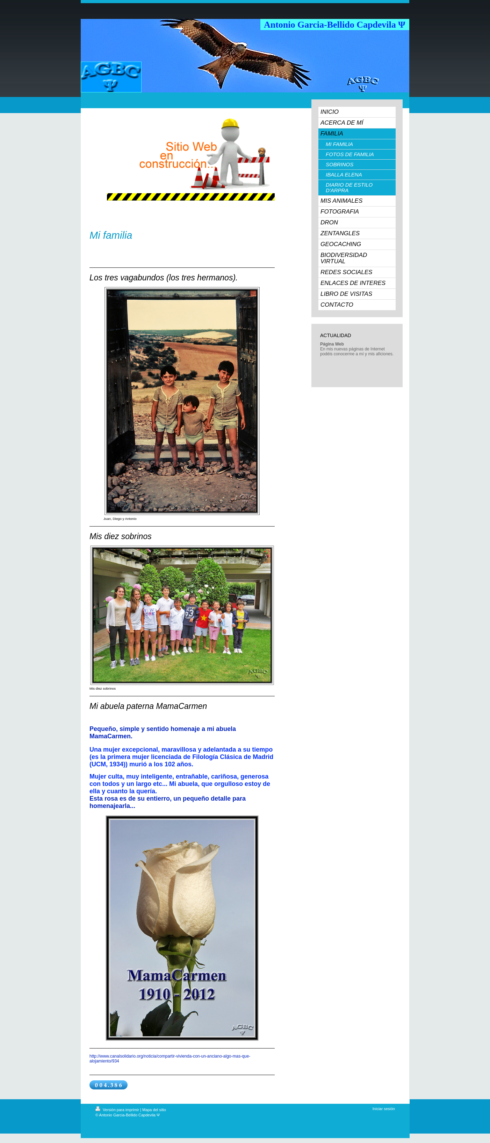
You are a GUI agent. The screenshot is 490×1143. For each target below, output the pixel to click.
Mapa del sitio (154, 1110)
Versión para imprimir (117, 1110)
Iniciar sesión (384, 1109)
